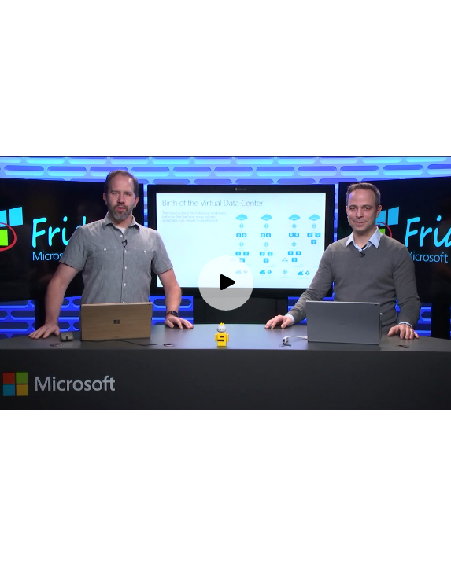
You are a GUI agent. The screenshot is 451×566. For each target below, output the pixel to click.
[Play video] (225, 283)
